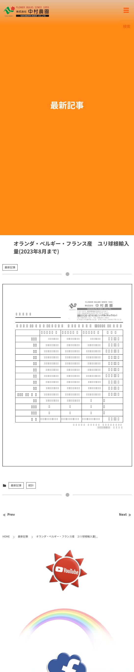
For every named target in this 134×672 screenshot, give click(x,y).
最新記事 (10, 267)
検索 (127, 26)
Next (125, 514)
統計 (31, 485)
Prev (8, 514)
